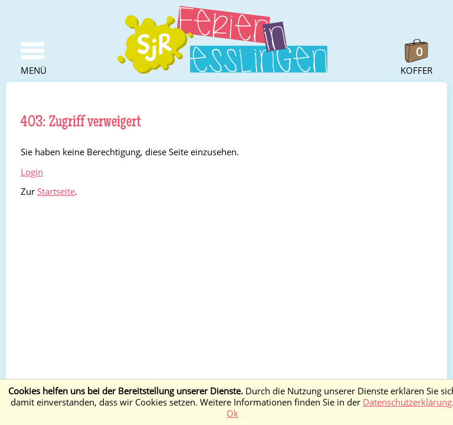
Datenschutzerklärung (407, 402)
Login (32, 172)
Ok (232, 413)
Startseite (56, 191)
